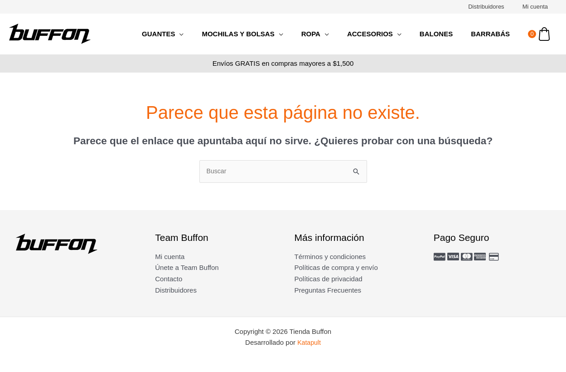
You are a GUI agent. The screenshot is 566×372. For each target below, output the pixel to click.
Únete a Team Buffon (186, 268)
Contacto (168, 280)
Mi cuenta (538, 6)
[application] (204, 34)
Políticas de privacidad (329, 280)
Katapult (309, 343)
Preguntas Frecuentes (328, 290)
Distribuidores (495, 6)
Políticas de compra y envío (336, 268)
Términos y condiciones (330, 257)
